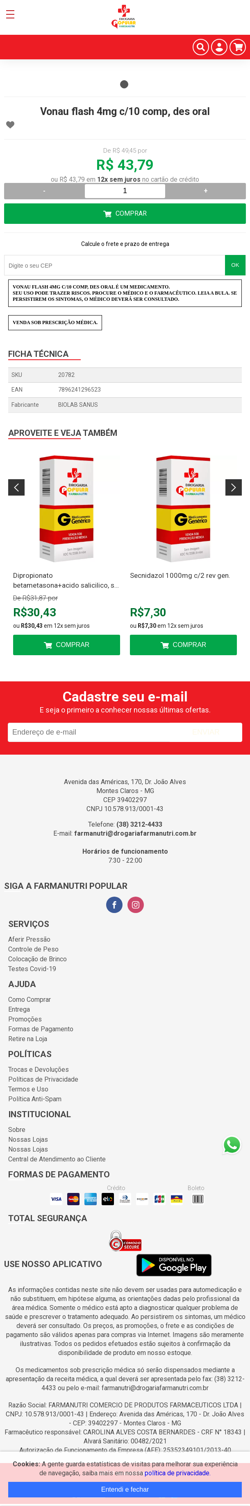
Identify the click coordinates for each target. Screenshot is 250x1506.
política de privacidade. (178, 1473)
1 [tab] (124, 84)
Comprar (131, 213)
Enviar (206, 732)
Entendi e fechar (125, 1489)
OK (235, 265)
